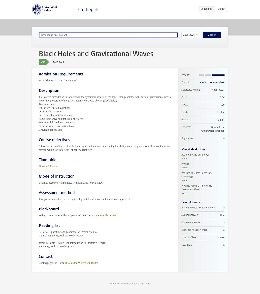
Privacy (135, 283)
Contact (146, 283)
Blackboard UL (108, 215)
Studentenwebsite (119, 283)
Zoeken (212, 34)
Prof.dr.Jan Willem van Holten (82, 262)
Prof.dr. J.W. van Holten (212, 82)
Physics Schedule (48, 166)
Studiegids (88, 10)
